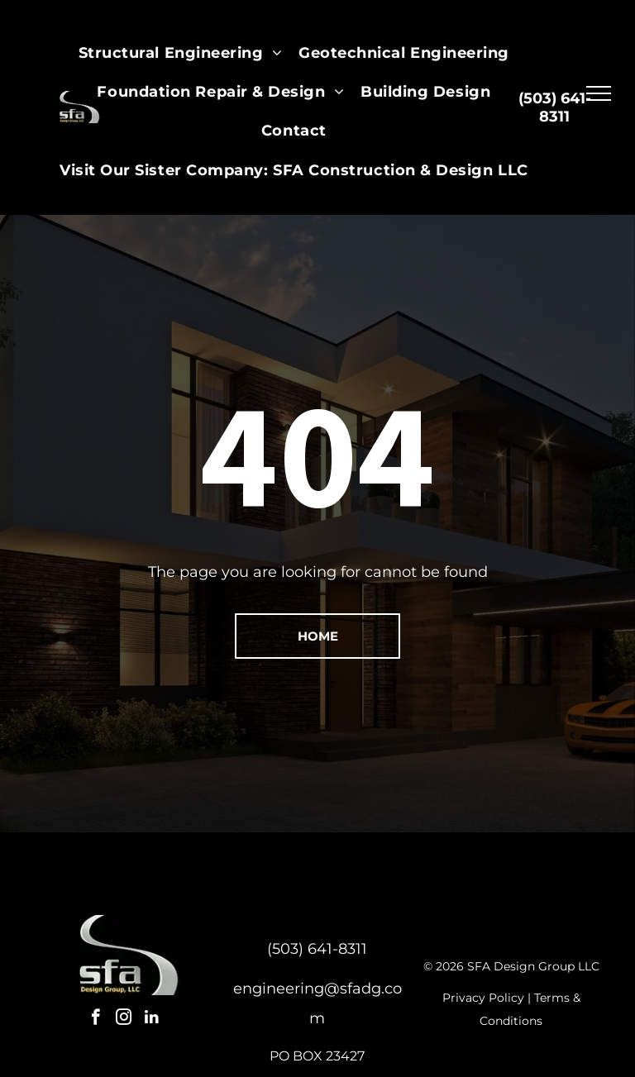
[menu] (598, 93)
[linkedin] (152, 1019)
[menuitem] (180, 53)
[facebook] (95, 1019)
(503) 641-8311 (317, 949)
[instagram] (124, 1019)
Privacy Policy (483, 997)
